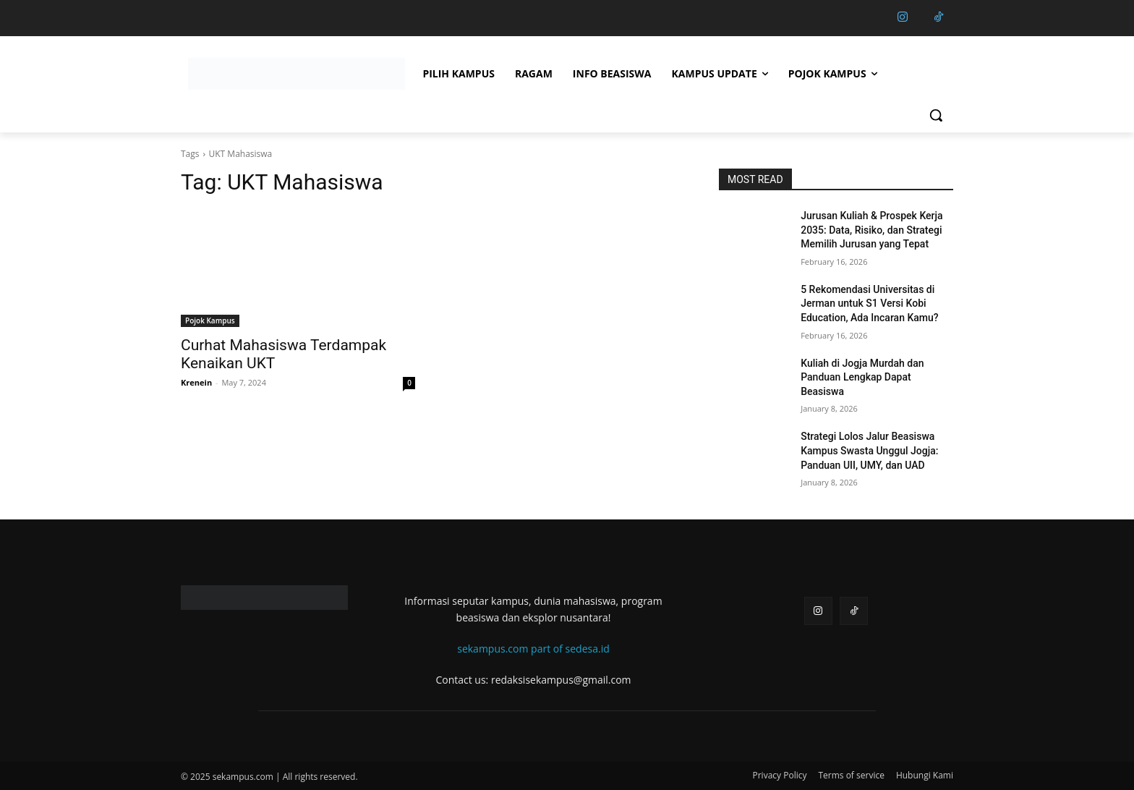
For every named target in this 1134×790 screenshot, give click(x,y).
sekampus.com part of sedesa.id (533, 648)
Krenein (196, 382)
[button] (935, 115)
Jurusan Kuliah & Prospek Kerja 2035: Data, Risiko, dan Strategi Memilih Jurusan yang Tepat (871, 230)
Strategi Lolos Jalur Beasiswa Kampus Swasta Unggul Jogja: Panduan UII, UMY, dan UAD (869, 450)
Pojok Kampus (210, 320)
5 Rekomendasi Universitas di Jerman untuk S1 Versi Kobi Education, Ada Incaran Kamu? (869, 303)
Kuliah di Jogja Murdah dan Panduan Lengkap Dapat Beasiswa (862, 377)
